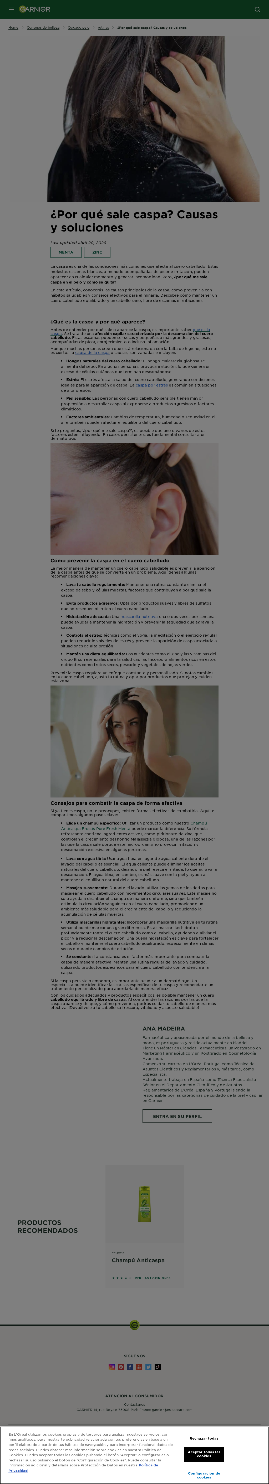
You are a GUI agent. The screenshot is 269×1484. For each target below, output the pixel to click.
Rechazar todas (204, 1438)
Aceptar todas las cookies (204, 1454)
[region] (134, 1455)
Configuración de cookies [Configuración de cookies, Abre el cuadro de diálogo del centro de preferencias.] (204, 1475)
